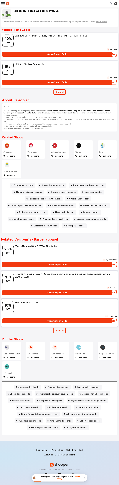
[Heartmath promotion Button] (29, 407)
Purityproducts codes (76, 428)
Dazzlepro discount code (45, 226)
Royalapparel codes (75, 226)
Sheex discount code (20, 394)
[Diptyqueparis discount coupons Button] (25, 205)
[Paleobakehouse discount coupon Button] (44, 198)
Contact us (60, 455)
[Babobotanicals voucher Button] (87, 387)
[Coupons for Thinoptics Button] (49, 400)
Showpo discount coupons (63, 192)
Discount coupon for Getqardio (91, 219)
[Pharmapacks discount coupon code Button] (55, 393)
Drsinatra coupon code (23, 219)
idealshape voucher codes (95, 205)
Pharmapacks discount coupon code (56, 394)
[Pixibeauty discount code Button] (61, 205)
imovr (102, 152)
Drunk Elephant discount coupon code (39, 414)
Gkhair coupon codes (90, 421)
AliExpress (8, 152)
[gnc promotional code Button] (27, 387)
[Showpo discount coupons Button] (62, 192)
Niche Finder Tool (74, 450)
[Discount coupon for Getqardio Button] (90, 219)
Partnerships (57, 450)
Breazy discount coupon (52, 185)
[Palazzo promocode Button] (20, 400)
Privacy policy (61, 469)
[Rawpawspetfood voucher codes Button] (87, 185)
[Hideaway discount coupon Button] (28, 192)
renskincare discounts (60, 421)
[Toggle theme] (116, 3)
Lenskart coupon (91, 212)
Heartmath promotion (30, 407)
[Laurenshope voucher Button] (87, 407)
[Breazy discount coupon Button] (52, 185)
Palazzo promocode (21, 401)
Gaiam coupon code (23, 185)
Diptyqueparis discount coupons (26, 205)
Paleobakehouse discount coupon (44, 199)
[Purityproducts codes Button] (76, 427)
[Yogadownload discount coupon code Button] (87, 400)
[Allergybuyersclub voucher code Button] (80, 414)
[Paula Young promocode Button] (29, 420)
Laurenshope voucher (88, 407)
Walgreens (32, 152)
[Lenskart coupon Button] (90, 212)
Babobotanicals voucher (88, 387)
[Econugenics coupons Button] (57, 387)
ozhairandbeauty (11, 354)
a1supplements (58, 152)
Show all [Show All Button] (60, 92)
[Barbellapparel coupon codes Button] (31, 212)
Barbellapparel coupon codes (32, 212)
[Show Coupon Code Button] (57, 54)
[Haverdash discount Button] (63, 212)
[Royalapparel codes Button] (74, 225)
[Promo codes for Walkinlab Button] (54, 219)
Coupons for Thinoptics (50, 401)
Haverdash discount (64, 212)
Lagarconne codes (93, 192)
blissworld (80, 354)
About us (48, 455)
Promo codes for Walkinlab (55, 219)
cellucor (79, 152)
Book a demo (42, 450)
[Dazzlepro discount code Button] (44, 225)
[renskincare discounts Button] (59, 420)
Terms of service (73, 469)
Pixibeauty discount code (62, 205)
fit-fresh (7, 373)
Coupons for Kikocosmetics (95, 394)
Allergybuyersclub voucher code (81, 414)
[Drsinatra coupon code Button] (22, 219)
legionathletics (106, 354)
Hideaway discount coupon (29, 192)
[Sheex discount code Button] (19, 393)
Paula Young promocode (29, 421)
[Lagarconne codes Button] (92, 192)
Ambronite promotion (59, 407)
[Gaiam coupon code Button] (22, 185)
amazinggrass (10, 171)
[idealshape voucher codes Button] (94, 205)
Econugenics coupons (58, 387)
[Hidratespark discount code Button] (43, 427)
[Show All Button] (59, 330)
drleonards (32, 354)
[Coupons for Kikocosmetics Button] (94, 393)
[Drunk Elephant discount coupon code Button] (38, 414)
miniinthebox (57, 354)
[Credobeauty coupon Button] (78, 198)
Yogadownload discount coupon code (88, 401)
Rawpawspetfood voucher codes (88, 185)
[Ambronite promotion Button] (58, 407)
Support (71, 455)
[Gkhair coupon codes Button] (89, 420)
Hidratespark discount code (44, 428)
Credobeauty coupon (79, 199)
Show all (60, 330)
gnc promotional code (28, 387)
